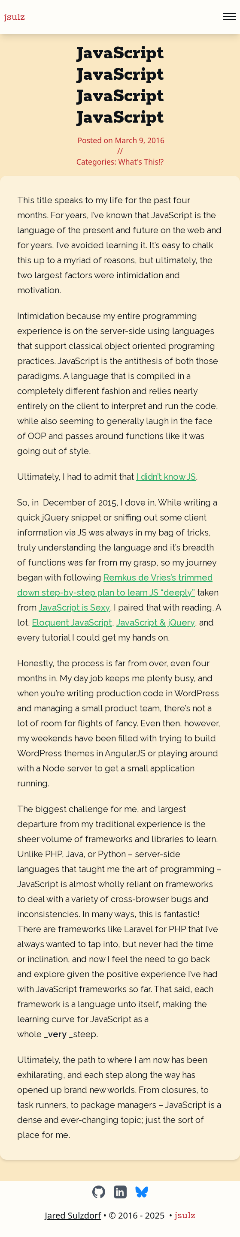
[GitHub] (98, 1192)
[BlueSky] (141, 1192)
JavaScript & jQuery (155, 622)
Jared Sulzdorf (73, 1215)
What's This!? (141, 162)
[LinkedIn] (120, 1192)
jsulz (14, 17)
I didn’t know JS (166, 477)
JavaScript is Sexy (74, 607)
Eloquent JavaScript (72, 622)
